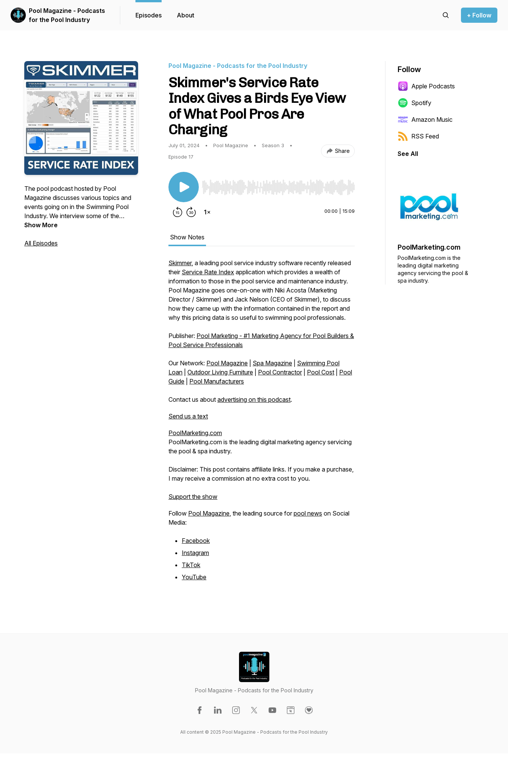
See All (408, 153)
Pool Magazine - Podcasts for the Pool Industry (67, 15)
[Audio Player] (278, 185)
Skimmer (180, 263)
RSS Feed (418, 136)
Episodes (148, 15)
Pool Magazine (227, 363)
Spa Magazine (272, 363)
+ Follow (479, 15)
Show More (41, 225)
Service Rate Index (208, 272)
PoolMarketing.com (195, 433)
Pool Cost (320, 372)
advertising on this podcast (254, 399)
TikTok (191, 565)
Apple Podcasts (426, 86)
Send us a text (188, 416)
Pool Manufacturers (216, 381)
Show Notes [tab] (187, 237)
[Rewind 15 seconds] (177, 212)
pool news (308, 513)
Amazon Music (425, 119)
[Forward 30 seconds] (191, 212)
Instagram (195, 553)
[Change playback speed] (207, 212)
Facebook (196, 540)
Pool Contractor (280, 372)
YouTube (194, 577)
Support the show (192, 496)
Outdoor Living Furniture (220, 372)
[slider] (278, 187)
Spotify (414, 102)
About (185, 15)
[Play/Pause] (183, 187)
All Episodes (41, 243)
